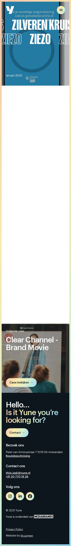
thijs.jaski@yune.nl (18, 473)
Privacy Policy (14, 529)
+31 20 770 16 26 (17, 476)
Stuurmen (26, 536)
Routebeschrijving (18, 456)
